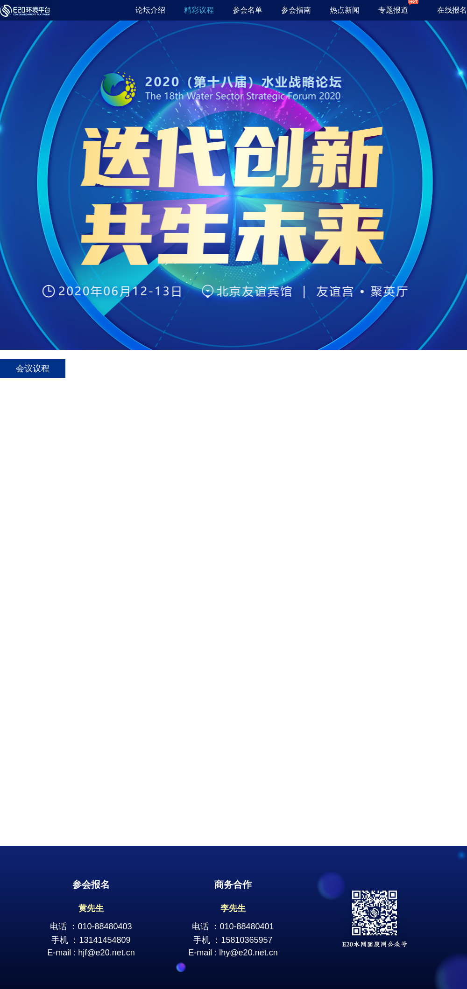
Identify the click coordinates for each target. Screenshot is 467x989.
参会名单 (247, 10)
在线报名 (452, 10)
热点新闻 (345, 10)
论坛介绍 (150, 10)
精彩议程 (199, 10)
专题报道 (398, 10)
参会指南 (296, 10)
